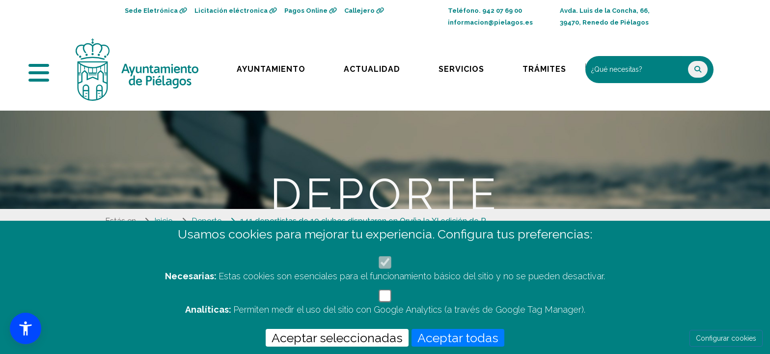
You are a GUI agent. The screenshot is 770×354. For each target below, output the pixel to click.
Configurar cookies (726, 338)
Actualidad (378, 66)
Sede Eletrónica (156, 10)
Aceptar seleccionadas (337, 337)
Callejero (364, 10)
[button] (25, 328)
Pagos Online (310, 10)
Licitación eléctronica (235, 10)
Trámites (553, 66)
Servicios (470, 66)
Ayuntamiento (271, 66)
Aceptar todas (457, 337)
